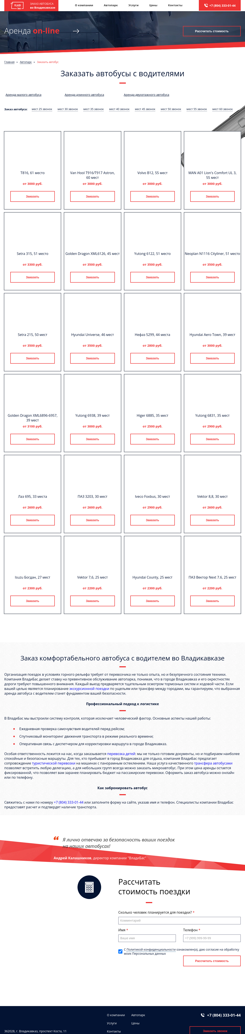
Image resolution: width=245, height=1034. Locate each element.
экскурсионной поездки (89, 688)
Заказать (32, 196)
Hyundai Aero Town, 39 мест (212, 334)
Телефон (190, 930)
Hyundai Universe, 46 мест (92, 334)
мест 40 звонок (119, 109)
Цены (153, 5)
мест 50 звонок (171, 109)
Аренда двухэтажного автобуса (146, 95)
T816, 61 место (32, 172)
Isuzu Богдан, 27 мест (32, 577)
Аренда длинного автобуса (84, 95)
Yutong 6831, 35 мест (212, 415)
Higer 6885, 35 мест (152, 415)
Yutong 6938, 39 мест (92, 415)
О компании (84, 5)
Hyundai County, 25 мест (152, 577)
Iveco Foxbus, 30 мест (152, 496)
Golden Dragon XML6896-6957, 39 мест (33, 418)
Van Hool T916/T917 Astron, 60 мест (92, 175)
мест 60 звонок (222, 109)
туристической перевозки (53, 763)
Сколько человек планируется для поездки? (155, 912)
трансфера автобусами (213, 763)
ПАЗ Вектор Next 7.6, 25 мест (212, 577)
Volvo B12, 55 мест (152, 172)
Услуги (134, 5)
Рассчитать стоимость (211, 31)
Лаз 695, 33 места (32, 496)
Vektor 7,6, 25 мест (92, 577)
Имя (122, 930)
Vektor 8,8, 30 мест (212, 496)
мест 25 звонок (42, 109)
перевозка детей (121, 753)
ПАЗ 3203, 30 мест (93, 496)
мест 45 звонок (145, 109)
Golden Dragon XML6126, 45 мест (92, 253)
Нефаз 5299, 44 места (152, 334)
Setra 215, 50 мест (32, 334)
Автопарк (111, 5)
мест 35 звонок (93, 109)
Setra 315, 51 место (32, 253)
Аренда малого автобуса (23, 95)
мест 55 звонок (197, 109)
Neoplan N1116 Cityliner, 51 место (212, 253)
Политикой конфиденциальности (151, 949)
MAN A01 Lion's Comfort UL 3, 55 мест (212, 175)
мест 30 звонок (68, 109)
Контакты (175, 5)
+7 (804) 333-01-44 (222, 5)
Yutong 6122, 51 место (152, 253)
